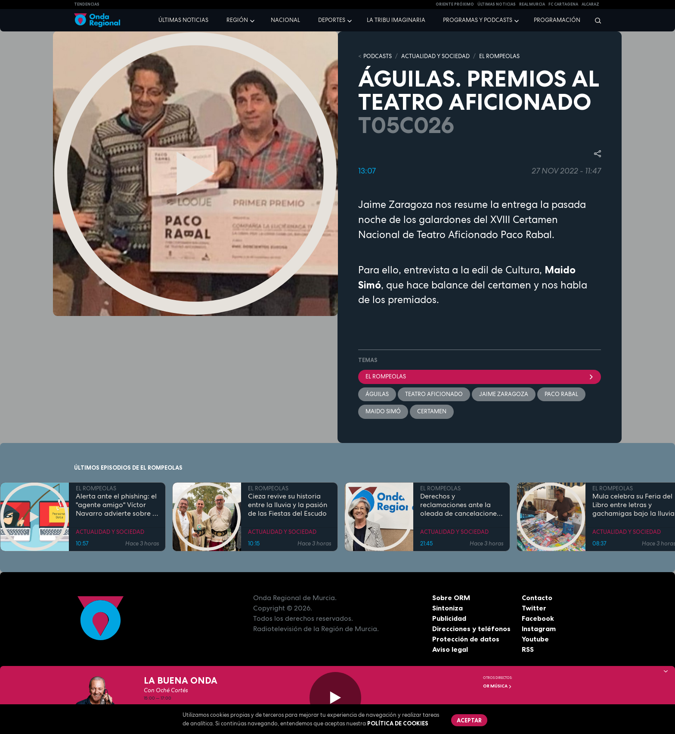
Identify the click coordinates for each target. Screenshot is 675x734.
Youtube (535, 639)
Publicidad (449, 618)
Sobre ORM (451, 597)
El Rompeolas (479, 376)
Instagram (539, 628)
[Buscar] (595, 20)
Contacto (537, 597)
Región (237, 20)
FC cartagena (563, 4)
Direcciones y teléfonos (471, 628)
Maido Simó (383, 411)
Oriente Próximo (455, 4)
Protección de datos (465, 639)
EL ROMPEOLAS (499, 56)
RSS (528, 649)
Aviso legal (450, 649)
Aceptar (469, 720)
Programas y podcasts (477, 20)
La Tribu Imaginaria (396, 20)
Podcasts (377, 56)
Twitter (534, 608)
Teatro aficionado (434, 394)
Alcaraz (590, 4)
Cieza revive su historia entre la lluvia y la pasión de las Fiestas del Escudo (287, 505)
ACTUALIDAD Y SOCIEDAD (435, 56)
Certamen (431, 411)
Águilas (377, 394)
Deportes (331, 20)
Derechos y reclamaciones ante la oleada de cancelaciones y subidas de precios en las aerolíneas (460, 505)
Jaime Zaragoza (503, 394)
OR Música (497, 686)
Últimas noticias (183, 20)
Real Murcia (532, 4)
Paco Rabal (561, 394)
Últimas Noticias (496, 4)
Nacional (285, 20)
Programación (557, 20)
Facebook (538, 618)
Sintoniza (447, 608)
